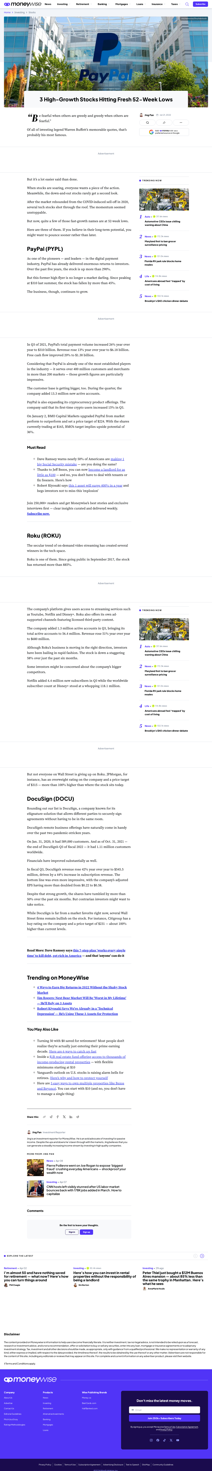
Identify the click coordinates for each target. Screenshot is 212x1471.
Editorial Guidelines (12, 1414)
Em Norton (84, 1285)
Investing (63, 3)
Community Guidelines (163, 1464)
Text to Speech (132, 1464)
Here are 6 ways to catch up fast (72, 1051)
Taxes (175, 3)
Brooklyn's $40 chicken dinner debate (166, 300)
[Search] (187, 4)
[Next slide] (202, 1256)
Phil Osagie (14, 1285)
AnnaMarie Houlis (156, 1288)
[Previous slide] (195, 1256)
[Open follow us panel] (181, 123)
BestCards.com (89, 1403)
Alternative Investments (53, 1414)
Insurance (158, 3)
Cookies (58, 1464)
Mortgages (123, 3)
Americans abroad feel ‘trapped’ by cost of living (165, 282)
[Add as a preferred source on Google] (164, 132)
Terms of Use (169, 1427)
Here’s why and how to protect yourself (79, 1078)
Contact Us (9, 1408)
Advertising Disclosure (113, 1464)
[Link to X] (171, 1440)
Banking (103, 3)
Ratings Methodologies (14, 1424)
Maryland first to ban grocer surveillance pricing (160, 243)
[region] (106, 1292)
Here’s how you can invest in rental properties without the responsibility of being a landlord (104, 1276)
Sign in (72, 1232)
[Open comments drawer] (147, 123)
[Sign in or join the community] (200, 4)
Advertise (8, 1403)
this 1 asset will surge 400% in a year (95, 485)
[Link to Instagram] (151, 1440)
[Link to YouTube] (177, 1440)
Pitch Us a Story (11, 1419)
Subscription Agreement (187, 1427)
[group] (106, 1292)
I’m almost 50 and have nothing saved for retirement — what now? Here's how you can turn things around (36, 1276)
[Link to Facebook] (158, 1440)
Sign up (86, 1232)
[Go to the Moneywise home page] (22, 4)
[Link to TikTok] (164, 1440)
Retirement (84, 3)
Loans (141, 3)
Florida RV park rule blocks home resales (163, 263)
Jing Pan (149, 114)
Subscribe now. (38, 513)
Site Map (146, 1464)
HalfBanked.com (90, 1408)
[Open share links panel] (164, 123)
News (48, 3)
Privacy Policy (166, 1429)
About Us (8, 1397)
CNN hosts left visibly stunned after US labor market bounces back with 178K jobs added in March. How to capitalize (84, 1190)
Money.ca (86, 1397)
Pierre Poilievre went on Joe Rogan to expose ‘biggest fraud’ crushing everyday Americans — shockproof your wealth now (86, 1169)
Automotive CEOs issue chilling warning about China (162, 223)
